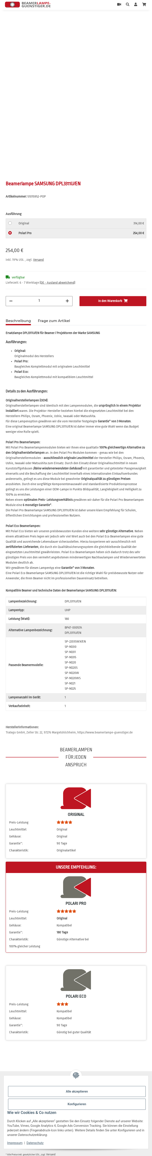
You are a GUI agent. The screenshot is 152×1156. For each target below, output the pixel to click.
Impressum (14, 1143)
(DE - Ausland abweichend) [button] (57, 283)
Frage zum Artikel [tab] (54, 321)
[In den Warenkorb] (9, 19)
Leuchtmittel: (18, 829)
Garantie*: (16, 843)
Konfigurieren (77, 1104)
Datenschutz (35, 1143)
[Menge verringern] (11, 301)
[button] (127, 4)
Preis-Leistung (19, 822)
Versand (38, 260)
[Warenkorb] (144, 4)
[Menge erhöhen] (67, 301)
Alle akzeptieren (77, 1091)
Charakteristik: (19, 850)
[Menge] (39, 300)
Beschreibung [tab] (18, 321)
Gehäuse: (15, 836)
